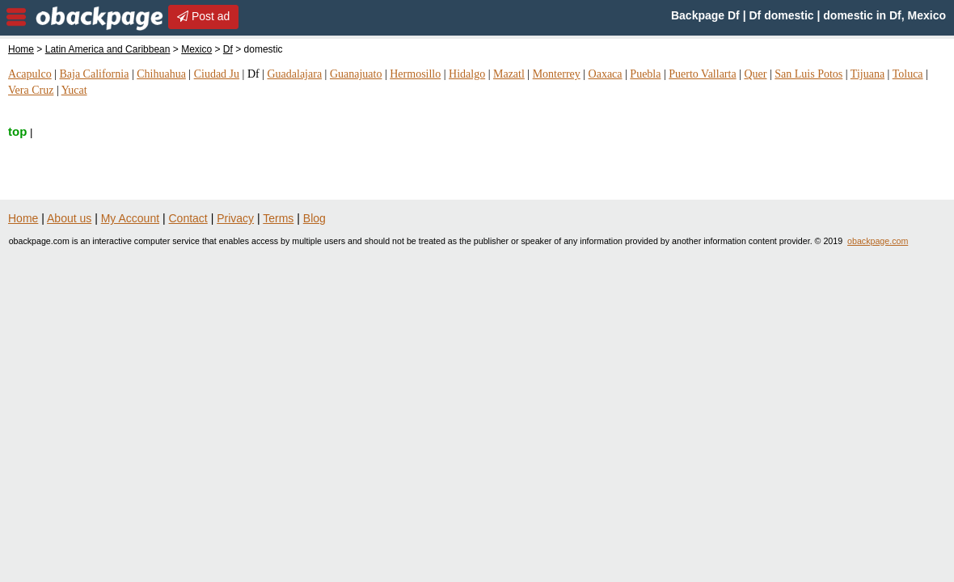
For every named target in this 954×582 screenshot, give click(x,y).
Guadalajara (294, 74)
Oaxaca (606, 74)
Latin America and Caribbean (108, 49)
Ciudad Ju (216, 74)
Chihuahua (161, 74)
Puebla (645, 74)
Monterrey (556, 74)
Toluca (908, 74)
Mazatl (509, 74)
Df (228, 49)
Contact (188, 218)
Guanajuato (356, 74)
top (17, 131)
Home (21, 49)
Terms (278, 218)
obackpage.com (877, 241)
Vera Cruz (30, 90)
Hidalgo (467, 74)
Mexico (196, 49)
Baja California (94, 74)
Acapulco (30, 74)
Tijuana (867, 74)
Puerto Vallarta (702, 74)
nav (16, 17)
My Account (130, 218)
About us (69, 218)
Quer (755, 74)
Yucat (74, 90)
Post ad (203, 16)
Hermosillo (415, 74)
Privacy (235, 218)
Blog (314, 218)
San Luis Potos (808, 74)
